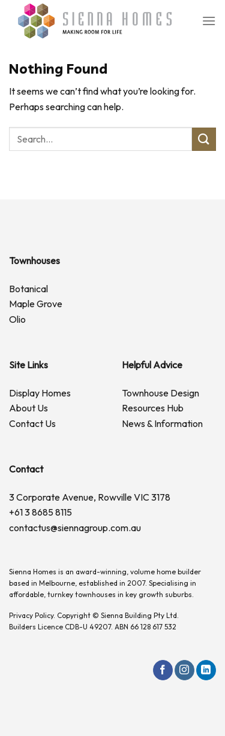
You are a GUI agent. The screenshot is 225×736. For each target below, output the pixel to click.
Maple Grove (35, 304)
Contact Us (32, 423)
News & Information (162, 423)
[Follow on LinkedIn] (206, 670)
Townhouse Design (160, 393)
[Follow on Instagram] (184, 670)
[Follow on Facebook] (163, 670)
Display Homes (40, 393)
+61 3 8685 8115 (40, 512)
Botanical (28, 289)
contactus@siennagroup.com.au (75, 528)
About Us (28, 408)
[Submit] (204, 139)
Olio (17, 319)
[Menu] (209, 20)
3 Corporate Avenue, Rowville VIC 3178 (89, 497)
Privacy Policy (31, 615)
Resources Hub (153, 408)
